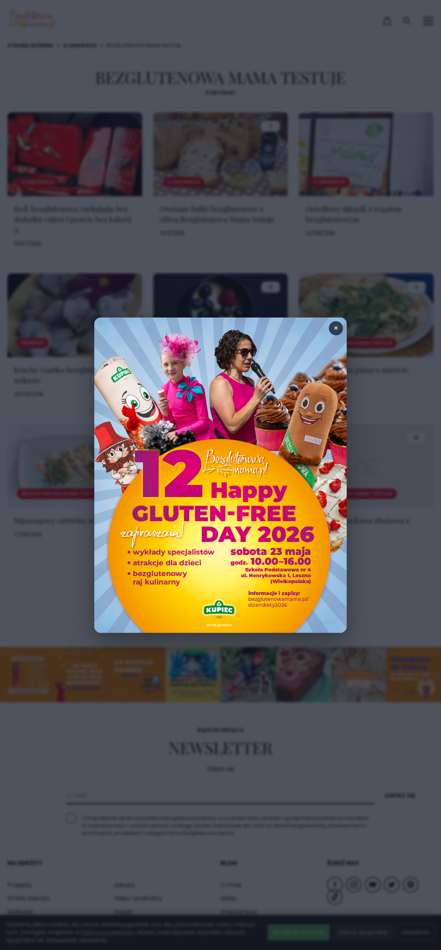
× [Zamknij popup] (336, 328)
